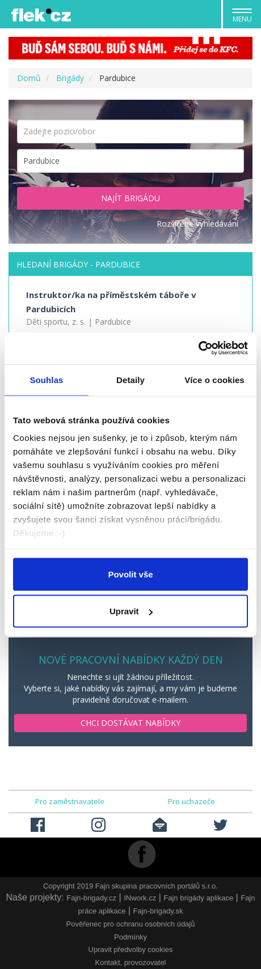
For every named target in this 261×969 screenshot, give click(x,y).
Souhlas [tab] (46, 379)
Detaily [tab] (130, 379)
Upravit (131, 611)
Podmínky (130, 937)
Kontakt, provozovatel (130, 962)
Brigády (70, 78)
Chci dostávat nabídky (130, 722)
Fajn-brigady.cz (91, 898)
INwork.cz (140, 898)
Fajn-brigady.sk (158, 911)
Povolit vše (130, 574)
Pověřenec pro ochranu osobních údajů (130, 924)
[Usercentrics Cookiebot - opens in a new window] (198, 348)
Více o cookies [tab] (214, 379)
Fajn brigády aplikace (198, 898)
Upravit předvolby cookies (131, 949)
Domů (29, 78)
